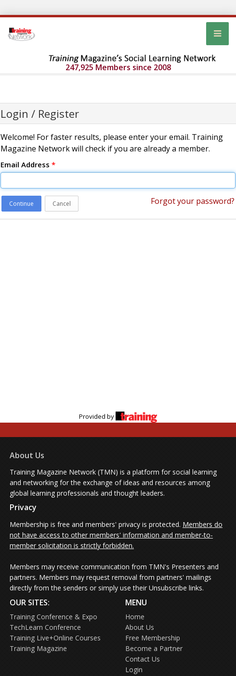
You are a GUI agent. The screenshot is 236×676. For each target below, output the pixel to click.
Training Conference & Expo (53, 616)
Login (134, 669)
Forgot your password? (193, 201)
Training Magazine (38, 648)
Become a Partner (154, 648)
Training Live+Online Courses (55, 637)
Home (134, 616)
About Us (27, 455)
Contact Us (142, 658)
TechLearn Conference (45, 627)
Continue (21, 204)
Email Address (27, 164)
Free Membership (152, 637)
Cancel (61, 204)
